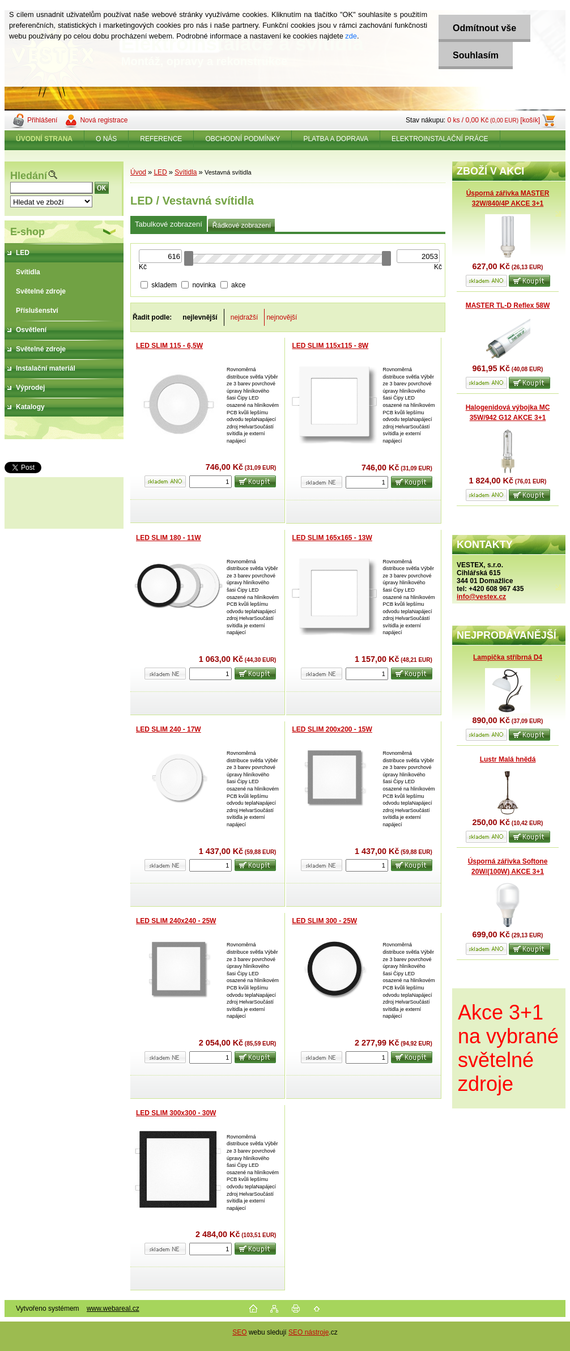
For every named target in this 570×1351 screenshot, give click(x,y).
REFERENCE (161, 139)
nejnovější (281, 317)
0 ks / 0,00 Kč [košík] (493, 120)
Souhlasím (476, 55)
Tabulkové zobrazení (168, 224)
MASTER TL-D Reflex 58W (508, 305)
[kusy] (210, 481)
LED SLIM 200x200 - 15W (332, 729)
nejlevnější (199, 317)
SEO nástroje (308, 1332)
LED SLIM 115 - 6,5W (169, 346)
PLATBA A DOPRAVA (335, 139)
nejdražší (244, 317)
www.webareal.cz (113, 1308)
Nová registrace (103, 120)
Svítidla (186, 172)
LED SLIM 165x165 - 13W (332, 538)
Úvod (138, 172)
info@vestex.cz (481, 597)
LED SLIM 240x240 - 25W (176, 921)
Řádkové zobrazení (241, 226)
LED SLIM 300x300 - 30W (176, 1113)
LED (160, 172)
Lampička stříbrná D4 (507, 657)
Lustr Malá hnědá (508, 759)
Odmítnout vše (484, 28)
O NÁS (106, 139)
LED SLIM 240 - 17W (168, 729)
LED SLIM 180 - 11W (168, 538)
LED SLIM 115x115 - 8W (330, 346)
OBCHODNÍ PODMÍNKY (242, 139)
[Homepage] (44, 138)
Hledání (28, 175)
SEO (239, 1332)
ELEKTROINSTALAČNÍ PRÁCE (440, 139)
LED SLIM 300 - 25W (324, 921)
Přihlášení (42, 120)
